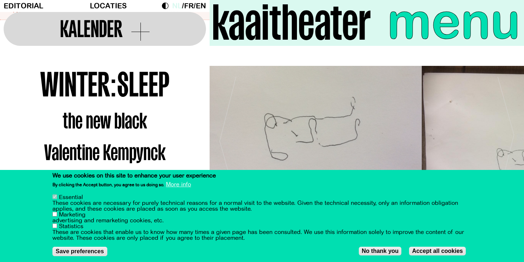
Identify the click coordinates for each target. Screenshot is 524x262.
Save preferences (80, 251)
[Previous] (227, 138)
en (201, 6)
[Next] (505, 138)
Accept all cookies (437, 251)
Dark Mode (167, 6)
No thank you (380, 251)
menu (453, 22)
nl (177, 6)
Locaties (108, 6)
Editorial (23, 6)
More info (178, 184)
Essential (71, 197)
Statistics (71, 226)
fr (189, 6)
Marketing (72, 214)
